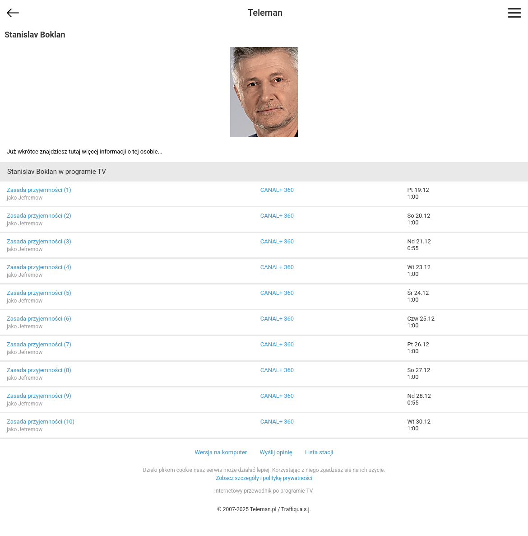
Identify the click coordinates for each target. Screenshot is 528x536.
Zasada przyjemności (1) (39, 189)
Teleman (265, 12)
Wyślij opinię (275, 452)
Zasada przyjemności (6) (39, 318)
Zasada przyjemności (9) (39, 395)
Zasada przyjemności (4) (39, 267)
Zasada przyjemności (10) (40, 421)
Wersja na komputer (221, 452)
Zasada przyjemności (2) (39, 215)
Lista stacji (319, 452)
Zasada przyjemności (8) (39, 370)
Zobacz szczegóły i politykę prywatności (264, 478)
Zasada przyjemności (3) (39, 241)
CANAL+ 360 (277, 189)
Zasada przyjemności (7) (39, 344)
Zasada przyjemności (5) (39, 292)
